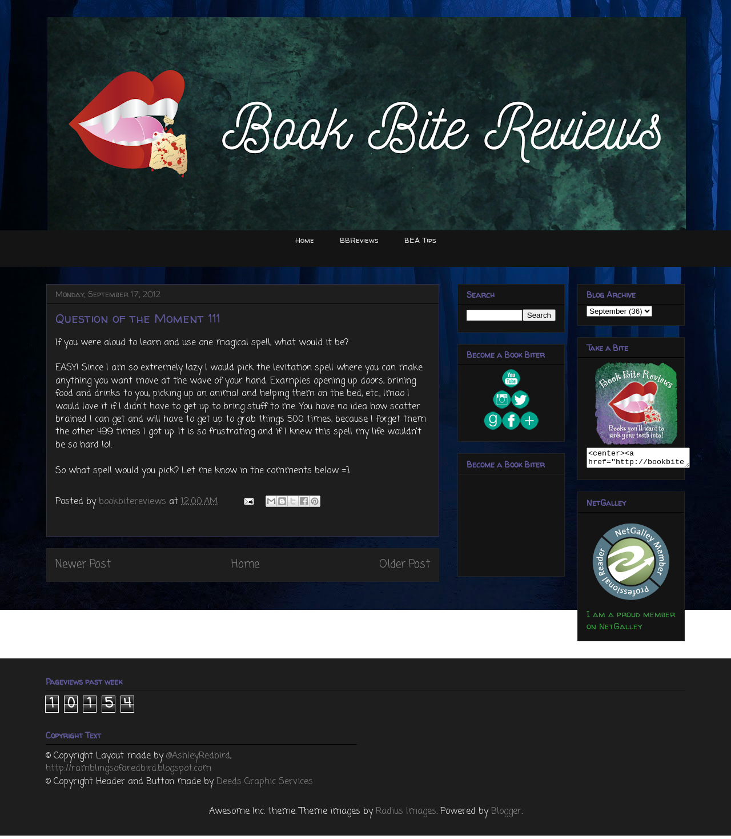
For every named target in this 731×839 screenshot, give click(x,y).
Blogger (506, 815)
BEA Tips (420, 240)
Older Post (404, 564)
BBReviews (359, 240)
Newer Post (83, 564)
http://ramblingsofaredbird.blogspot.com (128, 772)
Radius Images (406, 815)
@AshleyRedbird (198, 759)
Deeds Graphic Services (264, 785)
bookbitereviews (134, 502)
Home (304, 240)
